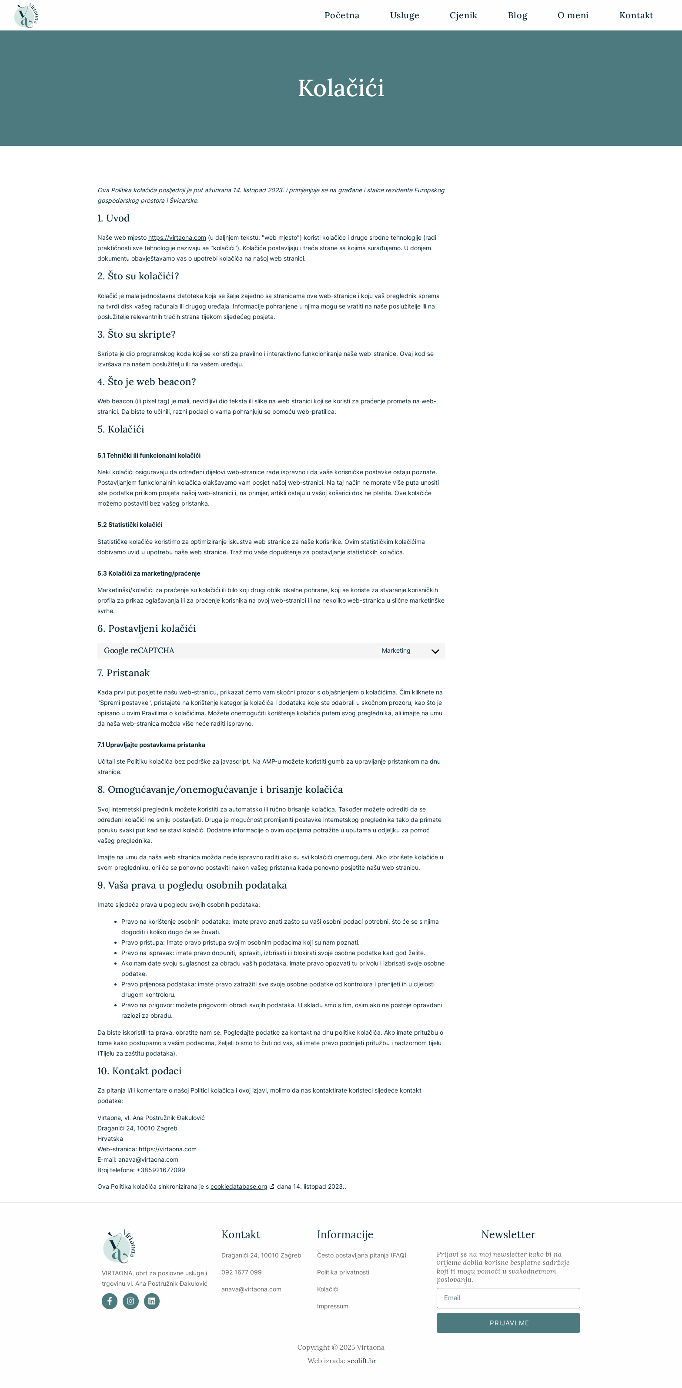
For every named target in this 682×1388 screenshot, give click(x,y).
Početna (341, 15)
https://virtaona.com (177, 237)
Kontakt (636, 15)
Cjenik (464, 15)
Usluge (405, 15)
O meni (573, 15)
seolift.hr (361, 1361)
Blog (517, 15)
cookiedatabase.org (239, 1186)
